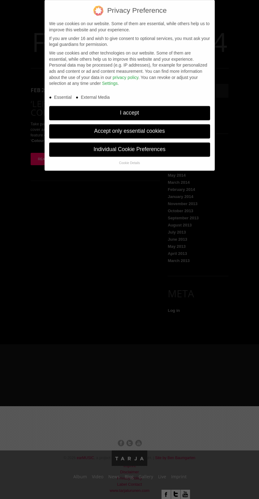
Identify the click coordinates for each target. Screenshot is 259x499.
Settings (110, 79)
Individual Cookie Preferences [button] (129, 145)
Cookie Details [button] (129, 159)
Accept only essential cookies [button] (129, 127)
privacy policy (125, 73)
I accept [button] (129, 109)
